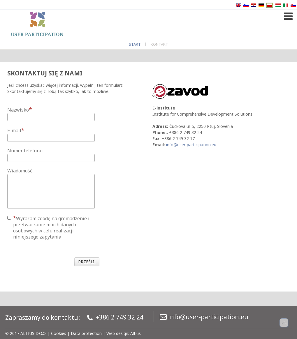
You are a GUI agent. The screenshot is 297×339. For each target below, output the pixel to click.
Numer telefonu (25, 151)
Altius (135, 333)
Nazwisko (19, 109)
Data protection (86, 333)
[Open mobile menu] (287, 15)
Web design (117, 333)
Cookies (58, 333)
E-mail (15, 130)
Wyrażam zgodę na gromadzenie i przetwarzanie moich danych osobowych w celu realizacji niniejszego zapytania (48, 227)
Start (135, 44)
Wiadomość (19, 171)
